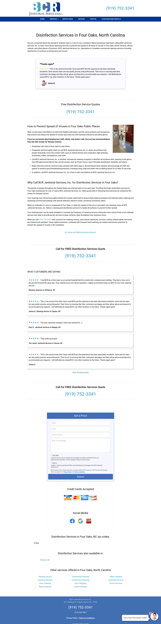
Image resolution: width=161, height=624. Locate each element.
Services (54, 20)
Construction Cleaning (80, 573)
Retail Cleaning (45, 579)
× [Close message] (147, 616)
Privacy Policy (68, 464)
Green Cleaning (80, 579)
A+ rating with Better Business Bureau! (80, 225)
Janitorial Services (45, 573)
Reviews (81, 19)
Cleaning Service (45, 569)
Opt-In (55, 456)
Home (42, 19)
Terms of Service (97, 619)
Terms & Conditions (79, 464)
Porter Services (116, 576)
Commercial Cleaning (80, 569)
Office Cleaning (116, 569)
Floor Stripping (80, 576)
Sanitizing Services (115, 573)
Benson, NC (45, 553)
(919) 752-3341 (120, 8)
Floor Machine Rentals (111, 19)
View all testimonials (80, 365)
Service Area (67, 19)
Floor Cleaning (45, 576)
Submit (80, 469)
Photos (93, 19)
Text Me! (56, 448)
